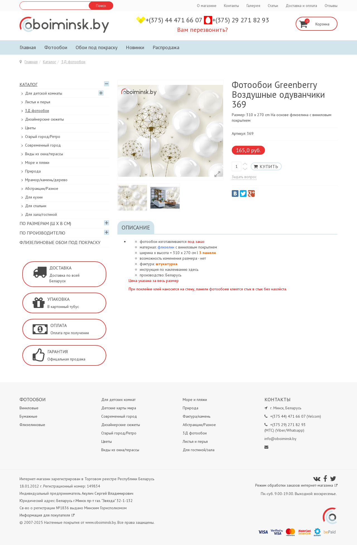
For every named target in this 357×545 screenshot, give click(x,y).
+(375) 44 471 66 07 (175, 20)
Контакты (231, 5)
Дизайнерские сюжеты (44, 119)
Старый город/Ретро (42, 136)
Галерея (253, 5)
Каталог (49, 61)
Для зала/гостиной (41, 214)
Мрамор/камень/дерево (46, 179)
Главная (28, 47)
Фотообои (55, 47)
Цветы (30, 127)
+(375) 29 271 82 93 (240, 20)
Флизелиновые (32, 424)
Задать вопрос (244, 176)
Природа (33, 171)
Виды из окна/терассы (44, 153)
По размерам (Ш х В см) (45, 223)
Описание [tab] (136, 227)
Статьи (273, 5)
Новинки (135, 47)
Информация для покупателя (47, 515)
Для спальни (35, 205)
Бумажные (28, 416)
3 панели (207, 252)
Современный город (43, 145)
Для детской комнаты (43, 93)
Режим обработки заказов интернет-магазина (296, 485)
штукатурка (166, 263)
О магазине (206, 5)
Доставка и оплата (301, 5)
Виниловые (29, 407)
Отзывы (331, 5)
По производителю (42, 233)
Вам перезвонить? (202, 30)
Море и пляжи (37, 162)
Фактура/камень (196, 416)
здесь (193, 269)
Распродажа (166, 47)
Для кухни (34, 197)
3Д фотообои (73, 61)
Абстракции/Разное (41, 188)
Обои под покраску (96, 47)
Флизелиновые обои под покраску (60, 242)
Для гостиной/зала (198, 449)
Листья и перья (37, 101)
